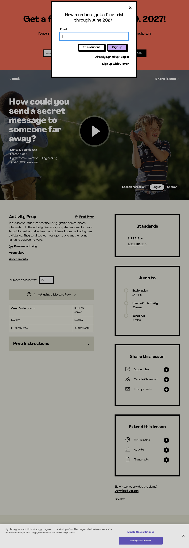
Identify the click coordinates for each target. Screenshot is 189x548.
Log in (125, 57)
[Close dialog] (130, 8)
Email (63, 29)
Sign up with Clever (115, 64)
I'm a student (91, 47)
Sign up (117, 47)
